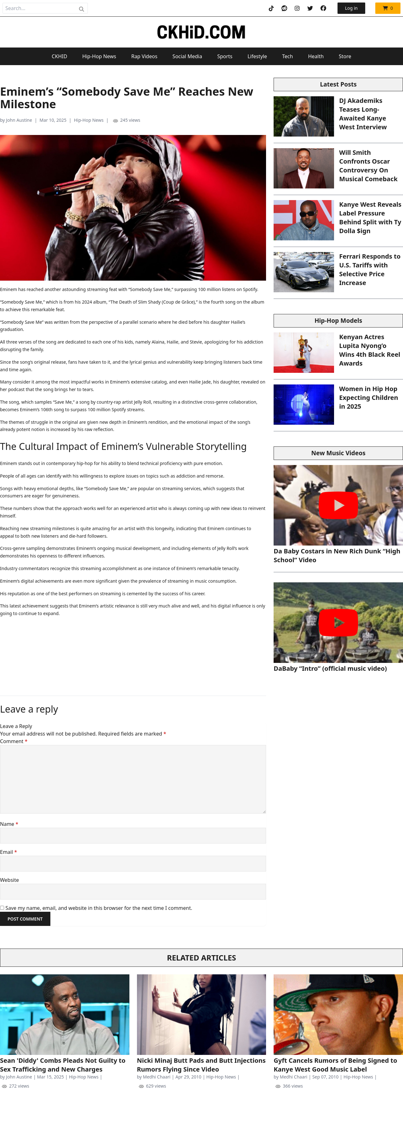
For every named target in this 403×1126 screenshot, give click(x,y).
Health (316, 56)
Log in (351, 8)
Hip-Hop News (99, 56)
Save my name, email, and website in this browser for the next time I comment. (98, 908)
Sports (224, 56)
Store (345, 56)
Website (9, 880)
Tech (287, 56)
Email (8, 852)
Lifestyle (257, 56)
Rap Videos (144, 56)
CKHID (59, 56)
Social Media (187, 56)
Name (9, 824)
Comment (13, 741)
